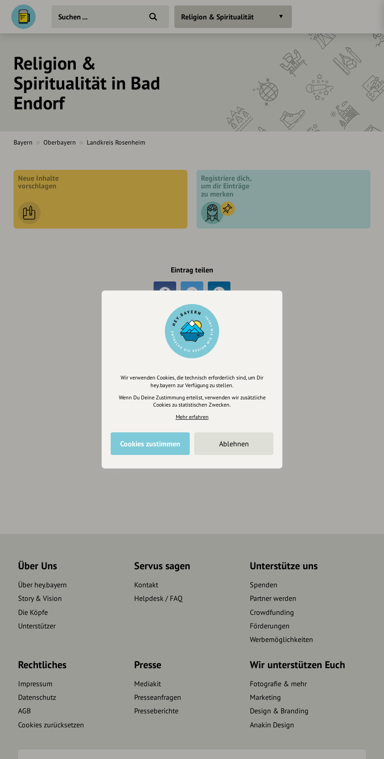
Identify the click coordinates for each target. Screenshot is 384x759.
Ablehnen (234, 443)
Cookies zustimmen (150, 443)
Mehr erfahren (192, 416)
